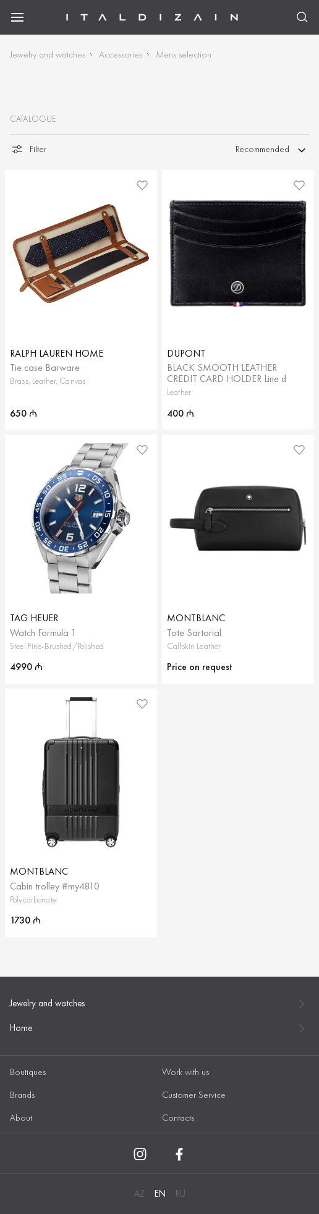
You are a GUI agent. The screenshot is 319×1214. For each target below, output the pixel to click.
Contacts (178, 1117)
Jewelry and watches (47, 54)
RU (180, 1193)
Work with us (185, 1072)
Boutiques (28, 1072)
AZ (139, 1193)
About (21, 1117)
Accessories (120, 54)
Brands (22, 1095)
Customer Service (194, 1095)
